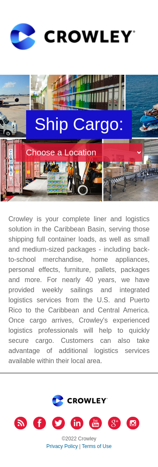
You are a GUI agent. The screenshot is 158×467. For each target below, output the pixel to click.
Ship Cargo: (79, 124)
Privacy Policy (62, 446)
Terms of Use (97, 446)
